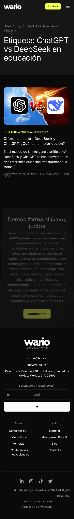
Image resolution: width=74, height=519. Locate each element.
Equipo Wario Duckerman (20, 173)
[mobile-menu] (67, 6)
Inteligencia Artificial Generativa (26, 132)
